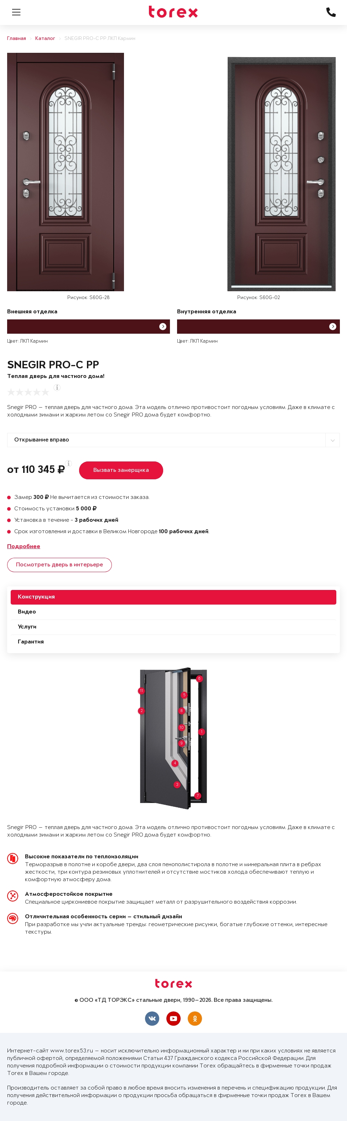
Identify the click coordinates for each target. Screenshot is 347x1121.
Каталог (45, 38)
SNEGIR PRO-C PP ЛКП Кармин (99, 38)
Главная (16, 38)
